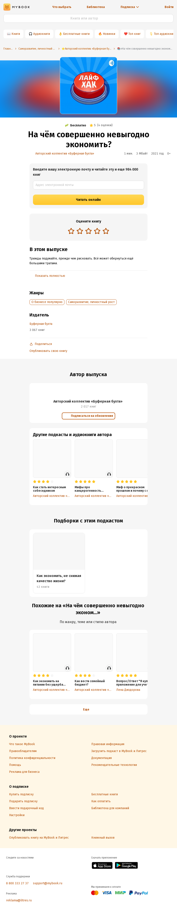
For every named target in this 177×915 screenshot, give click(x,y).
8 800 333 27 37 (17, 883)
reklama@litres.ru (19, 900)
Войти (169, 7)
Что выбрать (61, 7)
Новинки (109, 34)
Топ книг (134, 34)
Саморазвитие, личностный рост (91, 302)
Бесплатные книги (76, 34)
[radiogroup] (88, 231)
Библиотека (96, 7)
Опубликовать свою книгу (48, 351)
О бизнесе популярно (46, 302)
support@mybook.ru (47, 883)
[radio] (71, 230)
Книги (15, 34)
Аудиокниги (41, 34)
